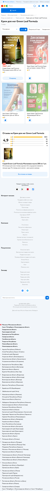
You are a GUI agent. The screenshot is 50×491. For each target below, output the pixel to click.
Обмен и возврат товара (25, 202)
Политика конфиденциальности (25, 210)
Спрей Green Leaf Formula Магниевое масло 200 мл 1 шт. (24, 164)
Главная (3, 15)
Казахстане (28, 310)
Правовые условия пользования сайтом (25, 305)
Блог (25, 264)
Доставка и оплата (25, 197)
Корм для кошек (25, 274)
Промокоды (25, 207)
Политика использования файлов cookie (25, 212)
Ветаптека (25, 284)
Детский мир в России (18, 310)
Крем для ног (20, 18)
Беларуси (35, 310)
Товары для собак (25, 277)
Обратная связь (25, 217)
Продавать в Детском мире (25, 200)
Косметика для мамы (27, 15)
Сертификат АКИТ (25, 215)
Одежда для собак (25, 282)
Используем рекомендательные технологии (25, 307)
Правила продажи (25, 205)
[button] (13, 10)
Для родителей (12, 15)
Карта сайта (25, 220)
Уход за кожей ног (7, 18)
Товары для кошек (25, 272)
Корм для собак (25, 279)
